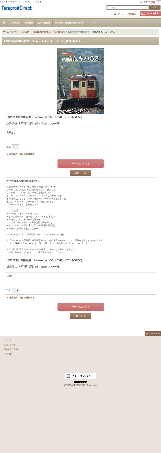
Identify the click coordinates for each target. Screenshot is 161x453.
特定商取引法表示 (11, 349)
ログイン (120, 14)
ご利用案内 (8, 354)
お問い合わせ (80, 173)
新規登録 (132, 14)
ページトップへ (154, 333)
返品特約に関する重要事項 (21, 154)
